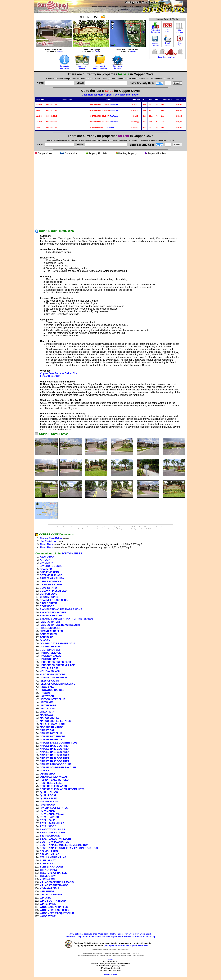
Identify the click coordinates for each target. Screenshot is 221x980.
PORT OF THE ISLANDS (53, 786)
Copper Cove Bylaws (51, 538)
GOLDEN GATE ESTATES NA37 (57, 643)
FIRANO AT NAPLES (51, 631)
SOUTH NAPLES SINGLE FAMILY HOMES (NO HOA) (69, 848)
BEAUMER (46, 569)
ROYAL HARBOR (49, 817)
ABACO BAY (47, 556)
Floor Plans (46, 544)
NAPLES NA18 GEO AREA (54, 752)
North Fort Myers (126, 936)
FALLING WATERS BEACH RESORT (60, 625)
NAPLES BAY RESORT (52, 736)
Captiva (112, 934)
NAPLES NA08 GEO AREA (54, 746)
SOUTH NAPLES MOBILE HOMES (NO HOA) (64, 845)
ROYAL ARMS (47, 811)
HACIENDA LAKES (50, 656)
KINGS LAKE (47, 687)
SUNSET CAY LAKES (52, 866)
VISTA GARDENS (49, 888)
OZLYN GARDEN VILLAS (54, 777)
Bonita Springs (90, 934)
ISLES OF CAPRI (49, 680)
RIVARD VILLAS (49, 801)
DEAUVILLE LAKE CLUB (54, 600)
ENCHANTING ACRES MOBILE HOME (61, 609)
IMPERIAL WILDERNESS (54, 677)
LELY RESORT (48, 705)
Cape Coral (103, 934)
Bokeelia (78, 934)
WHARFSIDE (47, 891)
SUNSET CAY (47, 863)
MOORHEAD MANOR (52, 727)
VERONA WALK (49, 879)
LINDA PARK (47, 711)
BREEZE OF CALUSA (52, 578)
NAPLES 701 (47, 730)
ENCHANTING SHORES (53, 612)
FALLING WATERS (50, 622)
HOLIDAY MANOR (50, 671)
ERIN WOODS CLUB (51, 615)
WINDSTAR (46, 897)
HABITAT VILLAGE (50, 653)
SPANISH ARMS (49, 851)
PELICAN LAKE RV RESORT (56, 780)
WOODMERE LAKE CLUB (54, 910)
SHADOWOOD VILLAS (52, 829)
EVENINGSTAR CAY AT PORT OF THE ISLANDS (66, 618)
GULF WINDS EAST (51, 649)
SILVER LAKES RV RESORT (55, 839)
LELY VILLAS (47, 708)
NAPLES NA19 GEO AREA (54, 755)
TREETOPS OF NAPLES (53, 873)
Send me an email (110, 975)
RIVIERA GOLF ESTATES (54, 808)
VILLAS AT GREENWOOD (54, 885)
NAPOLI (44, 770)
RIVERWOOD (47, 804)
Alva (71, 934)
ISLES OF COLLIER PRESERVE (57, 684)
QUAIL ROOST (48, 795)
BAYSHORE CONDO (51, 566)
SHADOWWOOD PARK (53, 832)
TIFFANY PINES (49, 870)
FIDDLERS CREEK (50, 628)
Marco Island (94, 936)
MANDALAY (46, 715)
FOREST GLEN (48, 634)
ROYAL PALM (47, 820)
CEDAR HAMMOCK (51, 581)
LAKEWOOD (47, 696)
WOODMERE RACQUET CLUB (57, 913)
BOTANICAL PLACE (51, 575)
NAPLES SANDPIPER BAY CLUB (58, 767)
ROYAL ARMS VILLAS (52, 814)
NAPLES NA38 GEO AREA (54, 761)
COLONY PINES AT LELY (54, 591)
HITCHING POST (49, 668)
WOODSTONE (48, 916)
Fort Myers (129, 934)
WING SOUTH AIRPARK (53, 901)
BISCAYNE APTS (49, 572)
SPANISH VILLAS (49, 854)
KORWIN (45, 693)
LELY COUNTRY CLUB (52, 699)
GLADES (45, 640)
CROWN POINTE (49, 597)
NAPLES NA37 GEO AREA (54, 758)
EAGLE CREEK (48, 603)
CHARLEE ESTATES (51, 584)
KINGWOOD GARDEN (52, 690)
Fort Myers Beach (143, 934)
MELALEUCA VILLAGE (53, 724)
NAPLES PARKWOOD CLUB (56, 764)
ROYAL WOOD (48, 826)
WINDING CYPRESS (51, 894)
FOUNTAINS (47, 637)
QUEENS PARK (48, 798)
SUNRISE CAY (48, 860)
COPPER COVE (48, 594)
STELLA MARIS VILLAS (53, 857)
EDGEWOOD (47, 606)
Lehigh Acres (82, 936)
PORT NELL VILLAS (51, 783)
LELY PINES (47, 702)
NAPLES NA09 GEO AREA (54, 749)
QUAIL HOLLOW (49, 792)
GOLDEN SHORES (50, 646)
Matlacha (106, 936)
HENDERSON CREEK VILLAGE (57, 665)
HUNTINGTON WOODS (53, 674)
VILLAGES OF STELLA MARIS (57, 882)
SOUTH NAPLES (71, 553)
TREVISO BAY (48, 876)
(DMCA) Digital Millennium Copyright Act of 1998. (126, 945)
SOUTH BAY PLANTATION (54, 842)
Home (110, 959)
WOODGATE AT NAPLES (54, 907)
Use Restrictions (49, 541)
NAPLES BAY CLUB (51, 733)
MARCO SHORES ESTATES (55, 721)
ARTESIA (45, 560)
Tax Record (114, 104)
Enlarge (59, 51)
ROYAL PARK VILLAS (52, 823)
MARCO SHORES (49, 718)
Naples (114, 936)
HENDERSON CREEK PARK (55, 662)
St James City (149, 936)
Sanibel (138, 936)
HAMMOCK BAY (49, 659)
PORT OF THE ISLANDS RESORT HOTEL (63, 789)
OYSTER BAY (47, 773)
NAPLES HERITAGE (51, 739)
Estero (120, 934)
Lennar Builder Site (50, 376)
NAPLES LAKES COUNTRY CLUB (59, 742)
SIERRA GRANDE (50, 835)
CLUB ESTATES (49, 587)
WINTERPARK (48, 904)
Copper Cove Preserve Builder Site (58, 373)
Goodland (70, 936)
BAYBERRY (46, 563)
